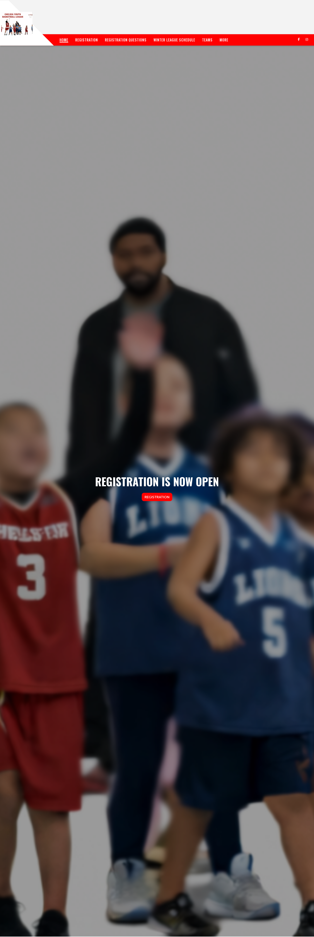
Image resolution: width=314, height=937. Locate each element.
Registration (86, 40)
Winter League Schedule (174, 40)
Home (64, 40)
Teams (207, 40)
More (224, 40)
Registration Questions (126, 40)
